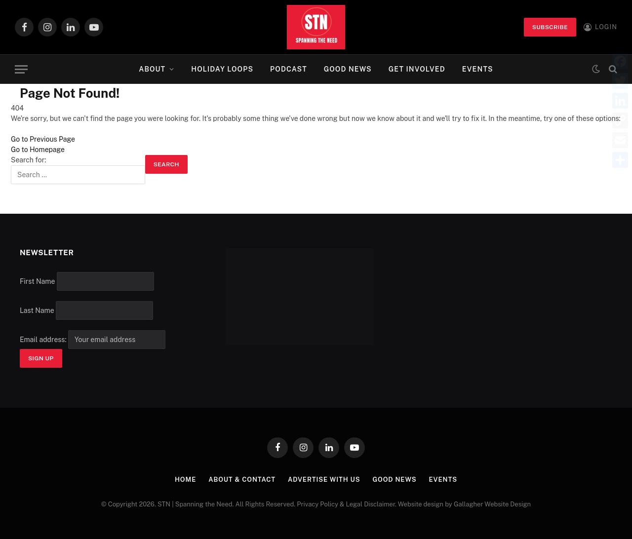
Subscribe (550, 27)
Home (185, 479)
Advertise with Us (324, 479)
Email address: (92, 340)
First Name (37, 281)
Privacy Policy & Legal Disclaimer (346, 504)
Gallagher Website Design (492, 504)
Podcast (288, 69)
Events (477, 69)
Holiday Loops (222, 69)
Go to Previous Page (43, 139)
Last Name (37, 310)
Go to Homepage (38, 150)
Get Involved (417, 69)
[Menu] (21, 69)
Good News (348, 69)
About (152, 69)
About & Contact (242, 479)
